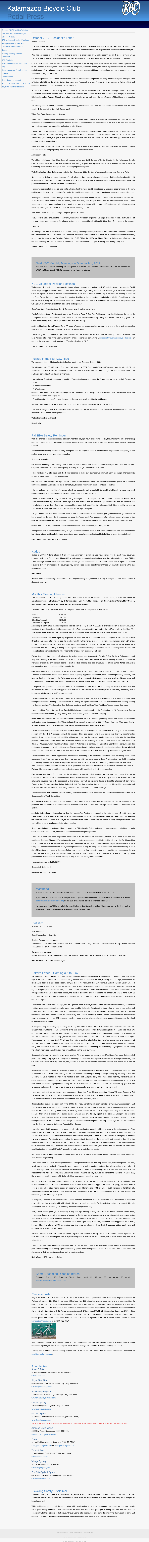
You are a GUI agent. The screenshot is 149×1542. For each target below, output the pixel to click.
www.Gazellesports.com (41, 1420)
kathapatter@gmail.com (41, 1321)
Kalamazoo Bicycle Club (43, 8)
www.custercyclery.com (41, 1409)
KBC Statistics (7, 60)
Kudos (4, 50)
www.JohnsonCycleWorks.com (44, 1434)
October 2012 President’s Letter (15, 30)
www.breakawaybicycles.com (44, 1398)
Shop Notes (39, 1366)
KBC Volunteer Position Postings (15, 40)
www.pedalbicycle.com (64, 1445)
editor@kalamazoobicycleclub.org (50, 901)
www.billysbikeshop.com (42, 1387)
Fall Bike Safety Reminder (12, 47)
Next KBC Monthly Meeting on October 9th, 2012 (68, 263)
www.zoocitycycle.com (41, 1479)
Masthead (6, 57)
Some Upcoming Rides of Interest (58, 1273)
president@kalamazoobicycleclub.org (115, 338)
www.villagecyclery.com (41, 1468)
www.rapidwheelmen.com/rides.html (50, 1280)
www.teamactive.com (40, 1456)
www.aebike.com (39, 1376)
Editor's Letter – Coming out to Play (55, 973)
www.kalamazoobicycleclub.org (74, 1537)
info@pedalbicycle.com (41, 1445)
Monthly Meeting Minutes (12, 53)
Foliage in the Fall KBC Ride (13, 43)
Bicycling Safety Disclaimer (13, 87)
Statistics (37, 923)
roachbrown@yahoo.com (42, 1354)
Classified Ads (7, 77)
